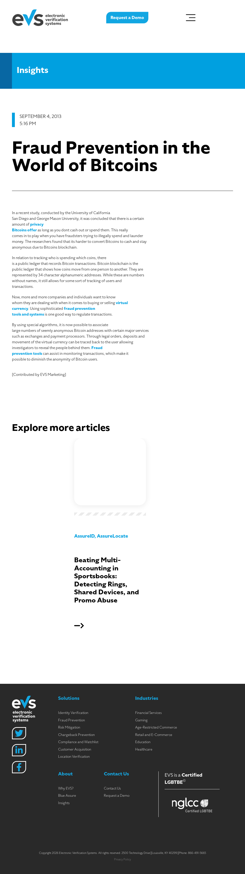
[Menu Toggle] (190, 16)
